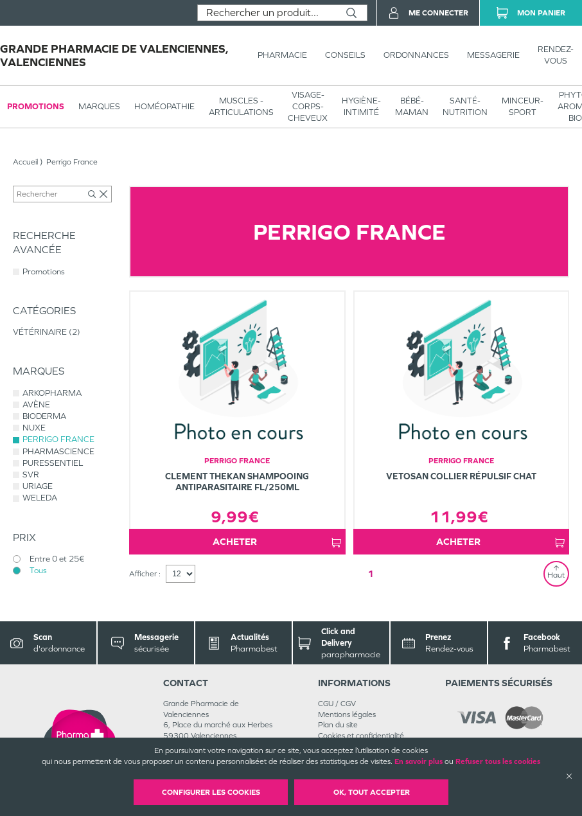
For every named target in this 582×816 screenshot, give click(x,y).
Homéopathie (164, 106)
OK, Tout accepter (371, 792)
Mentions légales (347, 714)
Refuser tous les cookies (497, 761)
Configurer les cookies (211, 792)
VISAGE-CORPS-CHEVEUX (308, 106)
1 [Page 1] (370, 573)
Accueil (25, 161)
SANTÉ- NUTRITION (465, 106)
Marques (99, 106)
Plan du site (338, 724)
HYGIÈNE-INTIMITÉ (361, 106)
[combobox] (267, 12)
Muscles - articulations (241, 106)
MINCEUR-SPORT (522, 106)
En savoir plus (418, 761)
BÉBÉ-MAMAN (411, 106)
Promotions (35, 106)
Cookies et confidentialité (361, 735)
